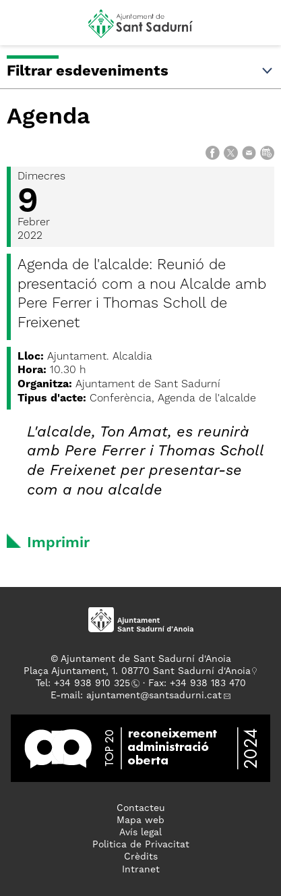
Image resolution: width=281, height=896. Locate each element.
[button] (22, 28)
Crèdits (141, 857)
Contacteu (141, 808)
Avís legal (140, 832)
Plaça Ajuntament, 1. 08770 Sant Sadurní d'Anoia (137, 671)
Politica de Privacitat (140, 844)
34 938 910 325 (94, 683)
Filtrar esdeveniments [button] (140, 71)
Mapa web (140, 820)
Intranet (141, 869)
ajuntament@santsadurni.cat (154, 695)
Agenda (48, 117)
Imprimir (58, 543)
